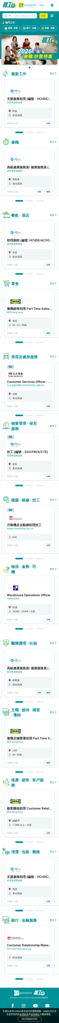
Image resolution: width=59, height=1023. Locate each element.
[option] (29, 103)
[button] (7, 15)
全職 (48, 123)
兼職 (48, 192)
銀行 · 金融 (29, 28)
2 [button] (30, 132)
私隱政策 (24, 1014)
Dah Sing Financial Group (19, 949)
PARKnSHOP (13, 598)
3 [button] (40, 132)
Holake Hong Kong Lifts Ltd (20, 528)
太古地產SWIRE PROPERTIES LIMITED (25, 385)
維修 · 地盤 (48, 28)
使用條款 (35, 1014)
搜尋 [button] (43, 16)
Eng (41, 5)
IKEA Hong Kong (15, 312)
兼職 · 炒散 (11, 28)
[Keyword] (24, 15)
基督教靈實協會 (14, 102)
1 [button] (19, 132)
